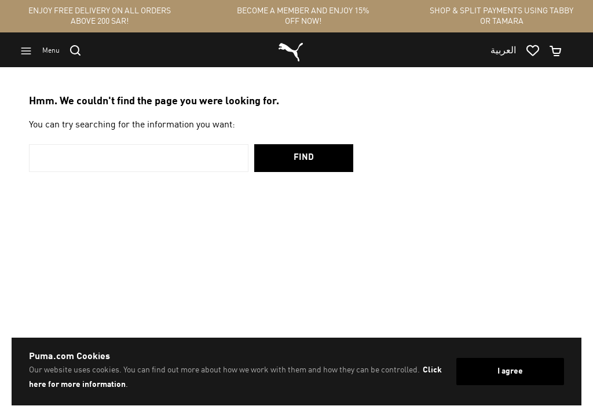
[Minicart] (560, 51)
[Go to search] (80, 50)
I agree (510, 371)
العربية (503, 51)
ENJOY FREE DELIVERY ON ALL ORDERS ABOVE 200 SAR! (99, 16)
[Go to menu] (45, 51)
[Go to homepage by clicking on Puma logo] (290, 51)
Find (304, 157)
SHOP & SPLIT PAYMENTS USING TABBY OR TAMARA (501, 16)
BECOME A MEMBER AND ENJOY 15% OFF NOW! (303, 16)
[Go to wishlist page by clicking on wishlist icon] (537, 51)
